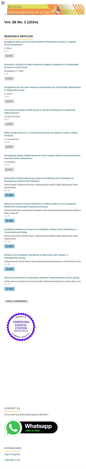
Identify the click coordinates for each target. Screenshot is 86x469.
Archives (17, 14)
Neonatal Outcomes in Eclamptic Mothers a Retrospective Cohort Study (41, 277)
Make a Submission (16, 301)
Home (7, 14)
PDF (8, 56)
